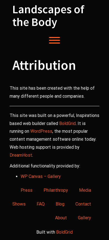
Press (26, 190)
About (61, 217)
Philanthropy (55, 190)
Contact (83, 204)
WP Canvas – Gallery (41, 176)
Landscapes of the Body (48, 15)
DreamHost (21, 155)
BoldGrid (67, 123)
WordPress (41, 131)
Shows (19, 204)
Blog (60, 204)
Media (85, 190)
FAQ (41, 204)
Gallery (84, 217)
